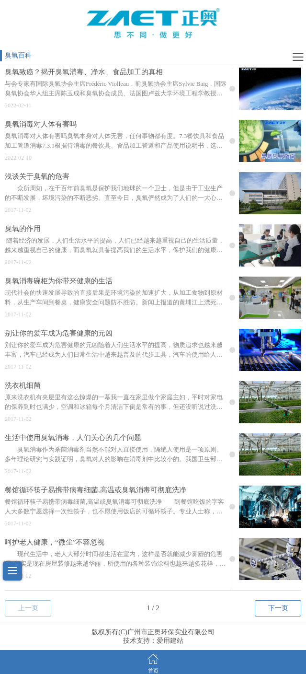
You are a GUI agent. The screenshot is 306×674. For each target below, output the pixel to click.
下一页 (278, 608)
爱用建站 (170, 640)
